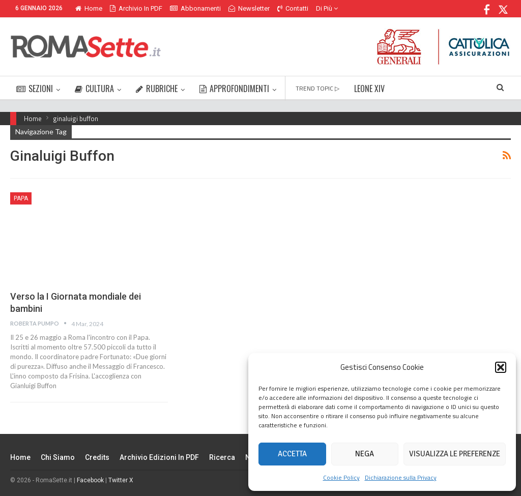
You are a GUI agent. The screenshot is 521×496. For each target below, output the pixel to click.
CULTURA (94, 88)
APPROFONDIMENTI (234, 88)
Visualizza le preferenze (454, 453)
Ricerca (222, 457)
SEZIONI (34, 88)
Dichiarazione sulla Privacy (401, 477)
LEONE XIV (369, 88)
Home (88, 8)
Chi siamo (58, 457)
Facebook (90, 480)
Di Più (327, 8)
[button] (501, 367)
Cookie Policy (341, 477)
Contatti (292, 8)
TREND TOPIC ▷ (317, 88)
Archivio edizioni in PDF (159, 457)
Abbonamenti (195, 8)
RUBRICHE (157, 88)
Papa (21, 198)
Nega (364, 453)
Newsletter (249, 8)
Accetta (292, 453)
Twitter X (120, 480)
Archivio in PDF (136, 8)
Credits (97, 457)
